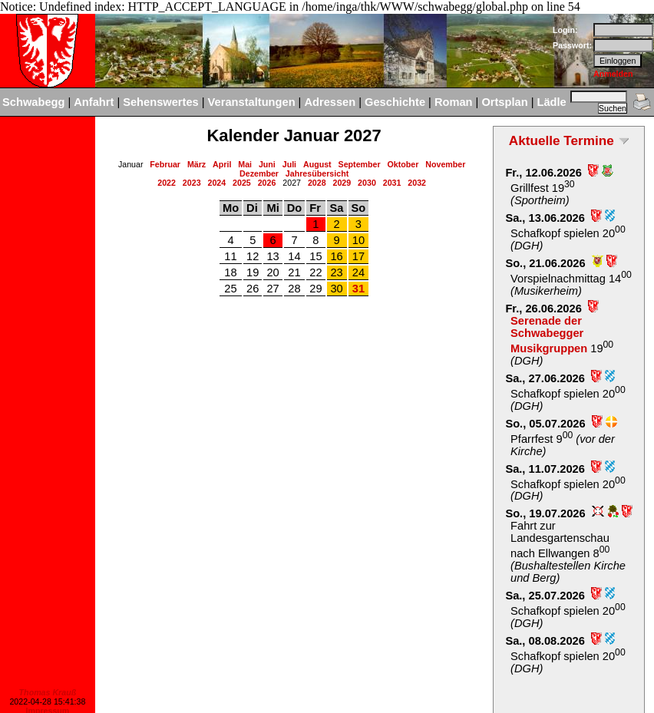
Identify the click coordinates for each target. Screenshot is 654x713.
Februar (165, 164)
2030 (367, 182)
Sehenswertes (161, 102)
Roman (453, 102)
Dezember (259, 173)
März (196, 164)
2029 (342, 182)
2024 (216, 182)
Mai (245, 164)
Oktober (403, 164)
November (445, 164)
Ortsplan (504, 102)
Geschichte (395, 102)
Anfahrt (94, 102)
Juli (289, 164)
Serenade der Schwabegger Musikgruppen (548, 335)
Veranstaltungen (252, 102)
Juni (267, 164)
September (360, 164)
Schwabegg (33, 102)
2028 (317, 182)
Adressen (329, 102)
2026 (267, 182)
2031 (392, 182)
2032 (417, 182)
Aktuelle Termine (561, 140)
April (222, 164)
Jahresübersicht (317, 173)
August (317, 164)
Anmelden (613, 73)
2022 (166, 182)
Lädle (551, 102)
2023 (192, 182)
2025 (242, 182)
